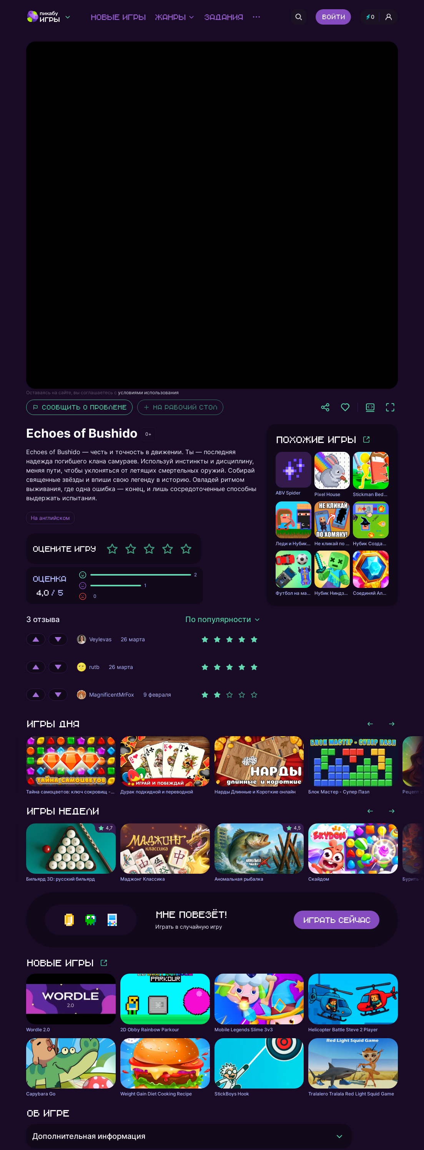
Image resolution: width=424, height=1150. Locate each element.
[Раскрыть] (339, 1136)
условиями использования (148, 392)
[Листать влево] (370, 724)
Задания (223, 17)
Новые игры (117, 17)
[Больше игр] (366, 439)
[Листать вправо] (392, 724)
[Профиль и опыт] (379, 17)
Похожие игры (316, 439)
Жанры (175, 17)
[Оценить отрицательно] (58, 639)
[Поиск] (298, 17)
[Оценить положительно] (35, 639)
